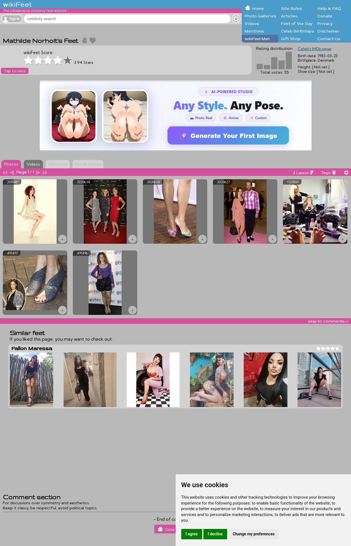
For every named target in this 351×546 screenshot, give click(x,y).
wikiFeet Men (257, 38)
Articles (289, 16)
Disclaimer (328, 31)
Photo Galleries (260, 16)
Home (258, 8)
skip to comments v (328, 321)
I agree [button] (192, 534)
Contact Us (328, 38)
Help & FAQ (329, 8)
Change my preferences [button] (254, 534)
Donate (324, 16)
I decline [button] (215, 534)
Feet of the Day (297, 23)
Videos (252, 23)
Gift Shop (291, 38)
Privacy (325, 23)
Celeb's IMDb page (314, 49)
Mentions (254, 31)
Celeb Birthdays (297, 31)
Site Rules (291, 8)
